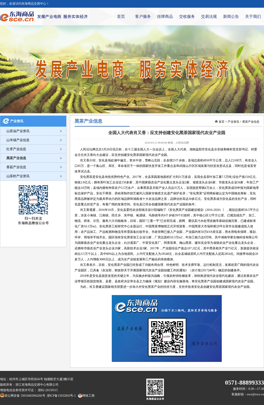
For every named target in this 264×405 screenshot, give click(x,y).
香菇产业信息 (16, 167)
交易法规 (209, 16)
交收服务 (187, 16)
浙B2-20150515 (48, 390)
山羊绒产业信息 (17, 140)
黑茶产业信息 (16, 158)
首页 (121, 16)
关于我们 (253, 16)
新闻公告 (231, 16)
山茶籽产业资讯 (17, 176)
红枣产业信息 (16, 149)
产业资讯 (16, 121)
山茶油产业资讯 (17, 131)
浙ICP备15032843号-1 (60, 395)
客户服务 (143, 16)
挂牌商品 (165, 16)
